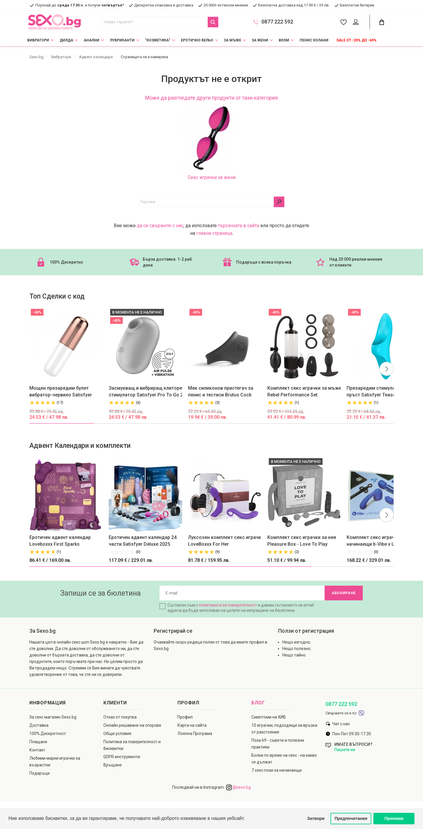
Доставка (38, 725)
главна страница (214, 233)
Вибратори (38, 40)
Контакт (37, 750)
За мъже (232, 40)
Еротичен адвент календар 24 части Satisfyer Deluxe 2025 (143, 541)
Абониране (344, 593)
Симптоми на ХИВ (268, 717)
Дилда (66, 40)
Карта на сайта (192, 725)
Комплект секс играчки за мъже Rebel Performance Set (304, 391)
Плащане (38, 741)
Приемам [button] (394, 818)
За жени (260, 40)
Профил (185, 717)
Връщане (112, 765)
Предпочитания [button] (351, 818)
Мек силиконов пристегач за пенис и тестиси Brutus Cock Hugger (220, 391)
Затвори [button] (316, 818)
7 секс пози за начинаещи (276, 770)
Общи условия (117, 733)
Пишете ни (344, 749)
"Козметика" (157, 40)
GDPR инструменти (121, 756)
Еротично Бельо (197, 40)
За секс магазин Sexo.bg (52, 717)
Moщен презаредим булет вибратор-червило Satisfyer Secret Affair (60, 391)
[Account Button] (357, 22)
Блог (258, 703)
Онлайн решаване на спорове (132, 725)
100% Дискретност (47, 733)
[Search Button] (213, 22)
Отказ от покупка (120, 717)
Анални (91, 40)
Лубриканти (122, 40)
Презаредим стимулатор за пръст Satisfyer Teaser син (378, 391)
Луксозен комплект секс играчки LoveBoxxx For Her (226, 541)
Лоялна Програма (194, 733)
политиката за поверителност (228, 605)
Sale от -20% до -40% (356, 40)
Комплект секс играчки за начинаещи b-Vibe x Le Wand (378, 541)
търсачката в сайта (238, 225)
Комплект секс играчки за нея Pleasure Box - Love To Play (301, 541)
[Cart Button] (382, 22)
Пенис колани (314, 40)
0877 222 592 (277, 22)
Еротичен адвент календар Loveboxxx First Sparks (60, 541)
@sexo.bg (238, 787)
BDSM (284, 40)
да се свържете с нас (160, 225)
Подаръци (39, 773)
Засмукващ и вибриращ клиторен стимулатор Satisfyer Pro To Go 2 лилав (147, 391)
